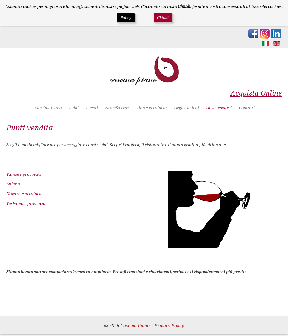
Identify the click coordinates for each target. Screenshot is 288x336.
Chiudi (163, 17)
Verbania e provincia (26, 203)
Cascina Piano (48, 108)
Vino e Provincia (151, 108)
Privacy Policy (169, 325)
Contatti (247, 108)
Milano (13, 184)
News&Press (117, 108)
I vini (74, 108)
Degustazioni (186, 108)
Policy (126, 17)
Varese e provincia (23, 174)
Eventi (92, 108)
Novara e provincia (24, 193)
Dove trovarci (219, 108)
